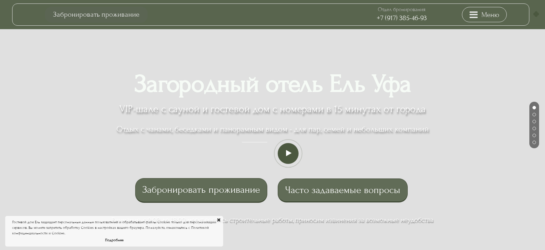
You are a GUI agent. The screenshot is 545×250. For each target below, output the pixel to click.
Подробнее (114, 240)
